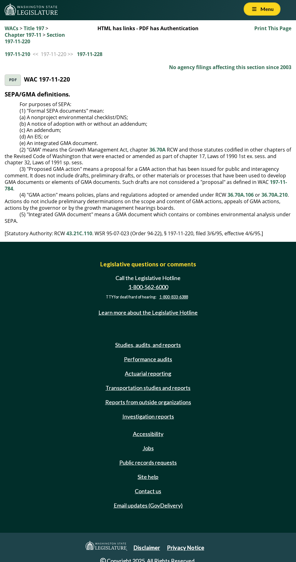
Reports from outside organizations (148, 402)
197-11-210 (17, 54)
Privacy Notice (185, 547)
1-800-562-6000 (148, 286)
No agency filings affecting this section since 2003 (230, 67)
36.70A (157, 149)
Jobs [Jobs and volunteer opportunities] (148, 448)
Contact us (148, 491)
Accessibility (148, 433)
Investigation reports (148, 416)
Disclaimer (147, 547)
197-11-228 (89, 54)
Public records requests (148, 462)
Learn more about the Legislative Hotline (148, 312)
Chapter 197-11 (23, 34)
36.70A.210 (274, 194)
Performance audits (148, 359)
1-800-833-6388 (173, 297)
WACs (11, 28)
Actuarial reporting (148, 373)
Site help (148, 476)
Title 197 (34, 28)
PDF (13, 79)
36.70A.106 (241, 194)
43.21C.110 (79, 233)
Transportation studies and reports (148, 387)
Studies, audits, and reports (148, 344)
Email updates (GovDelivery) (148, 505)
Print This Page (272, 28)
